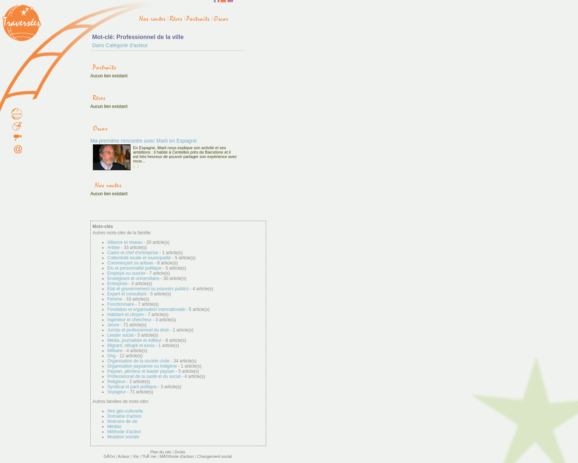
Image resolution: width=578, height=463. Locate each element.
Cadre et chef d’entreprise (132, 252)
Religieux (116, 381)
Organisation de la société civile (138, 361)
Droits (180, 452)
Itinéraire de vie (122, 421)
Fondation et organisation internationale (146, 309)
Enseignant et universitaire (133, 278)
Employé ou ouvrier (126, 273)
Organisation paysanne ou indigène (142, 366)
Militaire (114, 350)
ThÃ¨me (149, 456)
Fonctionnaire (120, 304)
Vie (136, 456)
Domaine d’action (124, 416)
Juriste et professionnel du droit (138, 330)
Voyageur (116, 391)
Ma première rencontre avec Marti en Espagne (143, 141)
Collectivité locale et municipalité (139, 257)
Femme (114, 299)
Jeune (113, 324)
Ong (111, 355)
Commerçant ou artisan (130, 263)
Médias (114, 426)
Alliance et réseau (124, 242)
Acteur (124, 456)
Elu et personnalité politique (134, 268)
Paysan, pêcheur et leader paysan (140, 371)
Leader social (120, 335)
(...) (136, 166)
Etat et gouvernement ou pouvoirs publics (148, 288)
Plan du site (160, 452)
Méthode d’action (124, 431)
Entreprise (117, 283)
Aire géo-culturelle (125, 411)
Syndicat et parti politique (132, 386)
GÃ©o (109, 456)
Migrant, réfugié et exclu (130, 345)
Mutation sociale (123, 436)
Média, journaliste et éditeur (134, 340)
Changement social (214, 456)
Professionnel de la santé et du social (144, 376)
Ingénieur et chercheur (129, 319)
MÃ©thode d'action (177, 456)
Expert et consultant (126, 294)
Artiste (113, 247)
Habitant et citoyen (125, 314)
